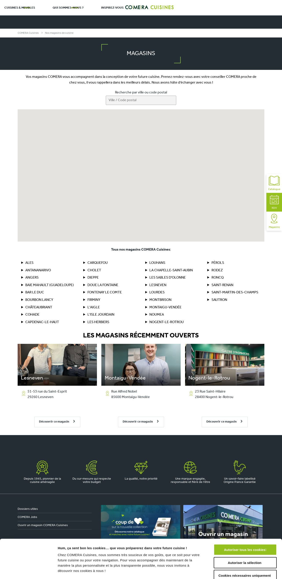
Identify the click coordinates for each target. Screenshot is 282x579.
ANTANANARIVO (38, 270)
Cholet (94, 270)
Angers (32, 277)
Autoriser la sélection (245, 524)
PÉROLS (218, 263)
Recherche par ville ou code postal (141, 92)
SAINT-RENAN (222, 285)
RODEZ (217, 270)
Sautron (219, 300)
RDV (274, 202)
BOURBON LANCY (39, 300)
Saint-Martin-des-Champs (235, 292)
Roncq (218, 277)
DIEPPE (93, 277)
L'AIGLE (93, 307)
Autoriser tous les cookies (244, 511)
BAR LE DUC (34, 292)
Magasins (274, 221)
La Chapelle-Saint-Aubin (171, 270)
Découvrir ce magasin (54, 421)
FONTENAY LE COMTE (104, 292)
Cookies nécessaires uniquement (244, 537)
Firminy (93, 300)
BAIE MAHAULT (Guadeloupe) (49, 285)
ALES (29, 263)
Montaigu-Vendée (165, 307)
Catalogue (274, 183)
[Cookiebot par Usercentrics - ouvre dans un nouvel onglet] (28, 570)
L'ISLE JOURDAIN (100, 314)
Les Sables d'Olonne (167, 277)
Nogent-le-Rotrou (166, 322)
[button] (75, 138)
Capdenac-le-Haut (42, 322)
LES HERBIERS (98, 322)
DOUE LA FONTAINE (102, 285)
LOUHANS (157, 263)
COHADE (32, 314)
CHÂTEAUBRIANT (38, 307)
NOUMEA (156, 314)
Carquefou (97, 263)
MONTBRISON (160, 300)
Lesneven (157, 285)
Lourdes (157, 292)
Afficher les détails (243, 570)
